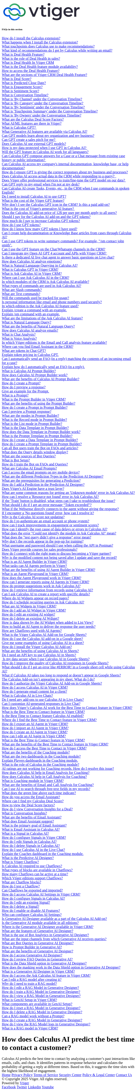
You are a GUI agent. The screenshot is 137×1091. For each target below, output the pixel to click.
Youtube (48, 1087)
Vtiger (24, 1083)
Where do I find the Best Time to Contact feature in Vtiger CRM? (49, 720)
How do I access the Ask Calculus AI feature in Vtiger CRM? (46, 975)
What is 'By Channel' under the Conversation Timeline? (42, 99)
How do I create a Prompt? (21, 383)
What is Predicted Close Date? (24, 83)
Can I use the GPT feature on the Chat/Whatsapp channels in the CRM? (53, 249)
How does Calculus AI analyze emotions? (32, 261)
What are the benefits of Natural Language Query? (38, 326)
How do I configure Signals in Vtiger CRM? (34, 837)
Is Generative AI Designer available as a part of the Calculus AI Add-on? (54, 919)
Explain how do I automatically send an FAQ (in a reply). (43, 367)
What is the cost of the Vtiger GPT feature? (33, 200)
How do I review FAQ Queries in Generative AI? (37, 959)
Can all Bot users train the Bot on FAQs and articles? (40, 448)
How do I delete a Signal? (20, 906)
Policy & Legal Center (98, 1075)
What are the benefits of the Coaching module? (36, 752)
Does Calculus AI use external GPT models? (34, 144)
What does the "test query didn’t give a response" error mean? (46, 537)
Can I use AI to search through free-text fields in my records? (46, 789)
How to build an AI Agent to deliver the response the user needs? (49, 626)
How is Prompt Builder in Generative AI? (32, 947)
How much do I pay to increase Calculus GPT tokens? (41, 221)
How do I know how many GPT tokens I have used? (39, 229)
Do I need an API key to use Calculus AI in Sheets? (39, 655)
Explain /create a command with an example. (34, 310)
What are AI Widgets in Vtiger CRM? (29, 606)
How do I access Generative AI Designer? (32, 955)
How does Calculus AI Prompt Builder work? (35, 375)
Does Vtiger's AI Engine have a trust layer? (33, 488)
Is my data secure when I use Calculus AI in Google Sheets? (45, 659)
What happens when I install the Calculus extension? (40, 42)
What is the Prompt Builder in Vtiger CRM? (34, 399)
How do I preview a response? (24, 387)
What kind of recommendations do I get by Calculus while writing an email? (57, 50)
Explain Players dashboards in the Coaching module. (40, 760)
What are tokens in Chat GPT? (24, 351)
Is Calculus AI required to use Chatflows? (32, 866)
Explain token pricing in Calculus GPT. (30, 355)
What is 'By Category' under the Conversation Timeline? (42, 103)
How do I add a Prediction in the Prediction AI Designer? (43, 484)
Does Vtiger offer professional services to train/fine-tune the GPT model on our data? (64, 180)
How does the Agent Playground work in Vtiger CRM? (41, 578)
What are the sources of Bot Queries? (29, 456)
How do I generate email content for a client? (34, 691)
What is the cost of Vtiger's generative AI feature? (38, 209)
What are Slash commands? (22, 290)
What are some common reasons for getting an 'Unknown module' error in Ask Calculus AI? (68, 493)
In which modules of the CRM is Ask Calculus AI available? (45, 282)
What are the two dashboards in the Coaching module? (41, 756)
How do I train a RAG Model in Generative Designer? (41, 992)
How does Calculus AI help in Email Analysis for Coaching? (45, 773)
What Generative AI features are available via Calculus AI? (44, 131)
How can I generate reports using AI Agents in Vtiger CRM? (45, 582)
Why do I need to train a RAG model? (29, 984)
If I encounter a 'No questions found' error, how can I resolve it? (48, 513)
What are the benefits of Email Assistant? (32, 817)
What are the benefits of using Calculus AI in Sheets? (40, 651)
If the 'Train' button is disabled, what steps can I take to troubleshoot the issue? (58, 501)
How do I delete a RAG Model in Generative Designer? (42, 1012)
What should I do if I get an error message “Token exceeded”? (46, 505)
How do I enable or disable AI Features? (31, 910)
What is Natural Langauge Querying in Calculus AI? (40, 265)
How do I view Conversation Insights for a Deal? (37, 809)
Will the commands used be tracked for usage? (35, 298)
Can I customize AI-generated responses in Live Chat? (41, 704)
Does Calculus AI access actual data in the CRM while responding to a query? (59, 176)
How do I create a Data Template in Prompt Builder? (40, 440)
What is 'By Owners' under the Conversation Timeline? (41, 115)
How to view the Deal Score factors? (28, 805)
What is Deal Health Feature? (23, 54)
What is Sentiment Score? (20, 91)
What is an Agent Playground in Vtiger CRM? (35, 574)
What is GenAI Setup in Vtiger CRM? (29, 1000)
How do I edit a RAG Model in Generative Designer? (40, 988)
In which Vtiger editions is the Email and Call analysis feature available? (54, 342)
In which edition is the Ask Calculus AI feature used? (40, 306)
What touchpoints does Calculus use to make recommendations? (48, 46)
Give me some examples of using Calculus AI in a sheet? (43, 643)
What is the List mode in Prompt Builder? (32, 424)
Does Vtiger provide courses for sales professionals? (40, 549)
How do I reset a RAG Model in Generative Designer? (41, 1008)
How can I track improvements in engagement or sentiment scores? (50, 525)
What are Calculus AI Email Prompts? (29, 468)
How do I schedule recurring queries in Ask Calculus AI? (43, 602)
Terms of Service (46, 1075)
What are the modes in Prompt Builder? (30, 415)
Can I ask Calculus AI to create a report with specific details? (46, 594)
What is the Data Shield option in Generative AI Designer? (44, 963)
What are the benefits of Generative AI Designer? (37, 951)
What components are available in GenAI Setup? (37, 1004)
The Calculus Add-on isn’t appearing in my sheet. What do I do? (48, 679)
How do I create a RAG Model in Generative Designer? (42, 1020)
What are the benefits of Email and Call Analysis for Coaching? (48, 785)
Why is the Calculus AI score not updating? (33, 517)
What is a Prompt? (15, 395)
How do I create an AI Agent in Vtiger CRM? (35, 732)
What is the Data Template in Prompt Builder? (35, 428)
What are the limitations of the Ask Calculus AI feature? (42, 318)
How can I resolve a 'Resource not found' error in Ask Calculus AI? (50, 497)
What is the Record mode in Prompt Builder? (34, 420)
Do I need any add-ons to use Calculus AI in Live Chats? (43, 699)
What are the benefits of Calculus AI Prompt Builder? (40, 379)
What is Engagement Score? (22, 87)
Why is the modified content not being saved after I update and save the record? (59, 557)
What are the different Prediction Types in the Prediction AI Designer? (52, 476)
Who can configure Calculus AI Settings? (32, 915)
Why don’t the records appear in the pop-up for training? (43, 541)
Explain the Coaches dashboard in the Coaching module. (43, 854)
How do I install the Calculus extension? (31, 38)
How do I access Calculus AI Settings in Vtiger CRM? (41, 894)
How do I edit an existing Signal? (26, 902)
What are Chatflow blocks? (21, 882)
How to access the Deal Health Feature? (30, 71)
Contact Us (124, 1075)
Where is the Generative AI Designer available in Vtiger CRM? (47, 927)
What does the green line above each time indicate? (39, 793)
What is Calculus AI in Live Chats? (27, 695)
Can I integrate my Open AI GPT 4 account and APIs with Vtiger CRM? (54, 253)
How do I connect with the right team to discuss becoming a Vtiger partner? (56, 553)
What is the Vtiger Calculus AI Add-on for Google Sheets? (44, 635)
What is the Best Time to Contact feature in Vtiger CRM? (43, 712)
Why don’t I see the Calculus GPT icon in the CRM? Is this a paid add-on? (56, 204)
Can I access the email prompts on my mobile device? (41, 472)
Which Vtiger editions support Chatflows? (32, 878)
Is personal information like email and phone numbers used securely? (52, 302)
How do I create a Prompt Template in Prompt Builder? (42, 444)
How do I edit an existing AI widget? (28, 614)
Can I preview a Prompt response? (26, 411)
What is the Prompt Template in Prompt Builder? (37, 436)
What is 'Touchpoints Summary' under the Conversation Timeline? (50, 111)
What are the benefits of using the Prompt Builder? (38, 403)
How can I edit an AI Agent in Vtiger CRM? (34, 736)
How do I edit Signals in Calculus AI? (29, 841)
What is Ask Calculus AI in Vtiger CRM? (32, 273)
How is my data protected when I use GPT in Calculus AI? (44, 148)
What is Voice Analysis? (19, 338)
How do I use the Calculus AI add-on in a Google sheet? (42, 639)
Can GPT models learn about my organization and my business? (48, 136)
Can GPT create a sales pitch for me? (29, 140)
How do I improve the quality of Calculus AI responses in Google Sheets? (55, 663)
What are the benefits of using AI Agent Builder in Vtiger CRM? (48, 570)
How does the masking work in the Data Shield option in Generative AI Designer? (61, 967)
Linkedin (34, 1087)
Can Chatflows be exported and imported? (32, 890)
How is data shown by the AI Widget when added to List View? (48, 622)
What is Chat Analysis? (19, 334)
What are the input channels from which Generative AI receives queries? (54, 939)
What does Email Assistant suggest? (28, 821)
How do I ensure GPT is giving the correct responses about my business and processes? (65, 172)
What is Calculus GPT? (19, 127)
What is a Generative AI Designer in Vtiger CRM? (38, 971)
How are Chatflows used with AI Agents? (32, 631)
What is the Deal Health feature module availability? (40, 67)
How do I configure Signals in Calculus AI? (33, 898)
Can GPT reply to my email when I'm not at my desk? (41, 184)
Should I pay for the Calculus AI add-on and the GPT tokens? (46, 217)
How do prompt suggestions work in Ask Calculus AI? (41, 586)
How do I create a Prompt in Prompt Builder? (35, 407)
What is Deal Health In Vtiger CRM (28, 62)
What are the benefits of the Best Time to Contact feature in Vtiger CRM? (55, 744)
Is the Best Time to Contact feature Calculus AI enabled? (43, 716)
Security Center (70, 1075)
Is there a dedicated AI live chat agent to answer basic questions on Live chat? (58, 257)
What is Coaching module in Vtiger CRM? (33, 781)
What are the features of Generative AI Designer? (37, 931)
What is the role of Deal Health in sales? (31, 58)
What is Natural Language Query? (26, 322)
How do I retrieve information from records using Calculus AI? (47, 590)
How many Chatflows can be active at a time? (35, 874)
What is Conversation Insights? (24, 813)
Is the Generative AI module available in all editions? (40, 923)
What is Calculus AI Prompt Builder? (29, 371)
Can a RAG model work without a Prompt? (33, 1016)
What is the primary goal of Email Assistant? (34, 825)
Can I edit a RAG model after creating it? (32, 979)
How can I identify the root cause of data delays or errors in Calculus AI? (54, 529)
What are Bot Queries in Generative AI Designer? (38, 943)
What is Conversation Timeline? (25, 95)
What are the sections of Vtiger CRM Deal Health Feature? (44, 75)
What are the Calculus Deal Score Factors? (33, 119)
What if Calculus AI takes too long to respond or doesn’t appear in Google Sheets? (61, 675)
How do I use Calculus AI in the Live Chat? (33, 850)
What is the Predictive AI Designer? (28, 858)
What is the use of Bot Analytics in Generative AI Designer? (45, 935)
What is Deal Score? (16, 79)
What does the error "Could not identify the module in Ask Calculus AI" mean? (59, 533)
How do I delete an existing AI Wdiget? (30, 618)
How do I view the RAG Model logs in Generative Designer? (46, 1024)
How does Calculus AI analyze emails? (30, 330)
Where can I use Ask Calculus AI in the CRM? (35, 278)
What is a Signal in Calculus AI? (25, 833)
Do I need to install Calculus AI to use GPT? (34, 196)
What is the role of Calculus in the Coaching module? (40, 764)
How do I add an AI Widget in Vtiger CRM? (34, 610)
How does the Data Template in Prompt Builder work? (41, 432)
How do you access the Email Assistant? (31, 797)
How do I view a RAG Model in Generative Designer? (41, 996)
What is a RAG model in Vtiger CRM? (30, 1028)
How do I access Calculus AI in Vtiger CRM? (35, 687)
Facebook (9, 1087)
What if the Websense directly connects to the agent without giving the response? (60, 509)
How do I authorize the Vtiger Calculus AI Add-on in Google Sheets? (52, 683)
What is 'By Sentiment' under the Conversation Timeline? (43, 107)
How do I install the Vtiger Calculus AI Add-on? (37, 647)
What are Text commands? (21, 294)
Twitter (22, 1087)
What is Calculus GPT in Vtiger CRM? (30, 269)
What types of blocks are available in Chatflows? (37, 870)
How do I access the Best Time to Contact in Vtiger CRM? (44, 748)
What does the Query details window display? (35, 452)
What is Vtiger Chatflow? (20, 862)
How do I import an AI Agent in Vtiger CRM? (35, 728)
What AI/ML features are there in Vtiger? (32, 123)
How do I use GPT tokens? (21, 225)
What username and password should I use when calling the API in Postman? (57, 545)
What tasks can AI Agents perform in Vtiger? (34, 566)
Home (6, 1075)
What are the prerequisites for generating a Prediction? (41, 480)
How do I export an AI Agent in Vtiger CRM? (35, 724)
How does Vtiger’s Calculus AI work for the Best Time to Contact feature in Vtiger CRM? (67, 708)
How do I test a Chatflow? (21, 886)
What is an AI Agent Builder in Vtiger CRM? (34, 562)
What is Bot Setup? (16, 460)
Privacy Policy (22, 1075)
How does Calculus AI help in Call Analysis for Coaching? (44, 777)
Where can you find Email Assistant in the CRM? (37, 346)
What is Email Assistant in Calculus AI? (31, 829)
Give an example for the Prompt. (25, 391)
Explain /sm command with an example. (31, 314)
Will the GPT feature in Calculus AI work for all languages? (45, 152)
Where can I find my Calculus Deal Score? (33, 801)
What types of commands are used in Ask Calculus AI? (41, 286)
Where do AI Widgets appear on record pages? (35, 598)
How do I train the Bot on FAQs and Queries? (35, 464)
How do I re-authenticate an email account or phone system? (45, 521)
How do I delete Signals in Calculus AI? (31, 846)
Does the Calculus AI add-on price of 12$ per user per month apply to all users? (59, 213)
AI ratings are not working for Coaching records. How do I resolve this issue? (58, 768)
